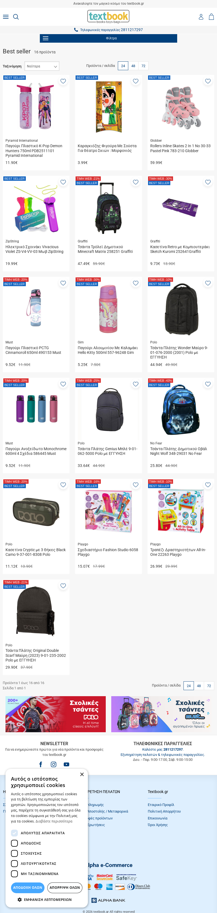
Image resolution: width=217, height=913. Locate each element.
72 (143, 66)
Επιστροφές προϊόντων (94, 818)
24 (123, 66)
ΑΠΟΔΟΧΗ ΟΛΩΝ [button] (27, 887)
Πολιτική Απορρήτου (164, 811)
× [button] (82, 775)
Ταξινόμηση (12, 66)
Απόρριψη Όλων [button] (65, 887)
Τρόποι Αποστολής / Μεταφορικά (101, 811)
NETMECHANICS (125, 895)
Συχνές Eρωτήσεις (90, 825)
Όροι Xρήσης (158, 825)
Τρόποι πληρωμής (89, 805)
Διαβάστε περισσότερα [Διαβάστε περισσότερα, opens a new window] (54, 821)
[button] (63, 80)
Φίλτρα (80, 38)
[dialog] (46, 838)
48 (133, 66)
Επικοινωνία (157, 818)
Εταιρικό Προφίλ (161, 805)
